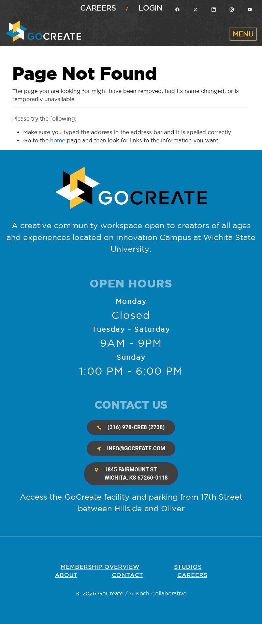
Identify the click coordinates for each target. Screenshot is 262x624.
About (66, 575)
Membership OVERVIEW (100, 567)
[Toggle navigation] (243, 34)
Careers (98, 8)
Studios (188, 567)
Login (150, 8)
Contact (127, 575)
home (57, 140)
